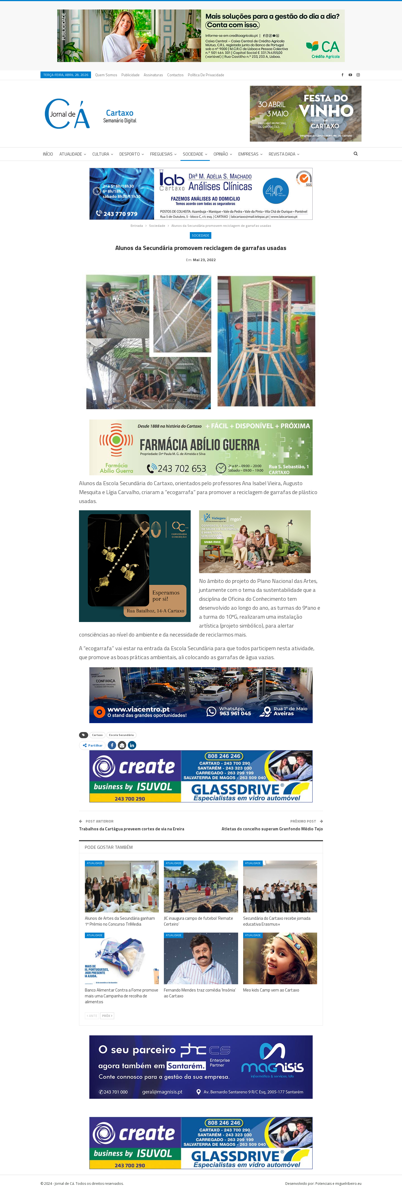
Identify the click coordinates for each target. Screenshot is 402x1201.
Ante (92, 1024)
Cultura (100, 154)
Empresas (248, 154)
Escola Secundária (121, 744)
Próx (107, 1024)
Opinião (221, 154)
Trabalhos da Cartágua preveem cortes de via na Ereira (131, 837)
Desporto (129, 154)
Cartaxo (97, 744)
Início (48, 154)
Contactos (175, 75)
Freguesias (161, 154)
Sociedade (193, 154)
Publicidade (130, 75)
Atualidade (70, 154)
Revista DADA (282, 154)
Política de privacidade (206, 75)
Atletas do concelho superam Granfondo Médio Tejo (272, 837)
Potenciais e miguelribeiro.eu (338, 1192)
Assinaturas (153, 75)
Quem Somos (106, 75)
